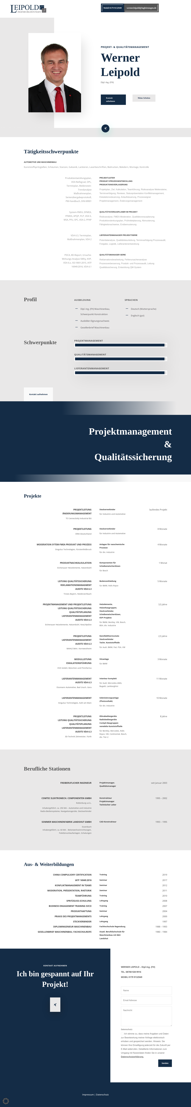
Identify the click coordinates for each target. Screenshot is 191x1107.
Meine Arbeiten (144, 98)
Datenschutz (102, 1094)
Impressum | (89, 1094)
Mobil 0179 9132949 (112, 8)
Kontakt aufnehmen (110, 99)
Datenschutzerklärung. (132, 1057)
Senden (165, 1063)
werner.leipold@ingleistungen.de (141, 8)
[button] (6, 1101)
